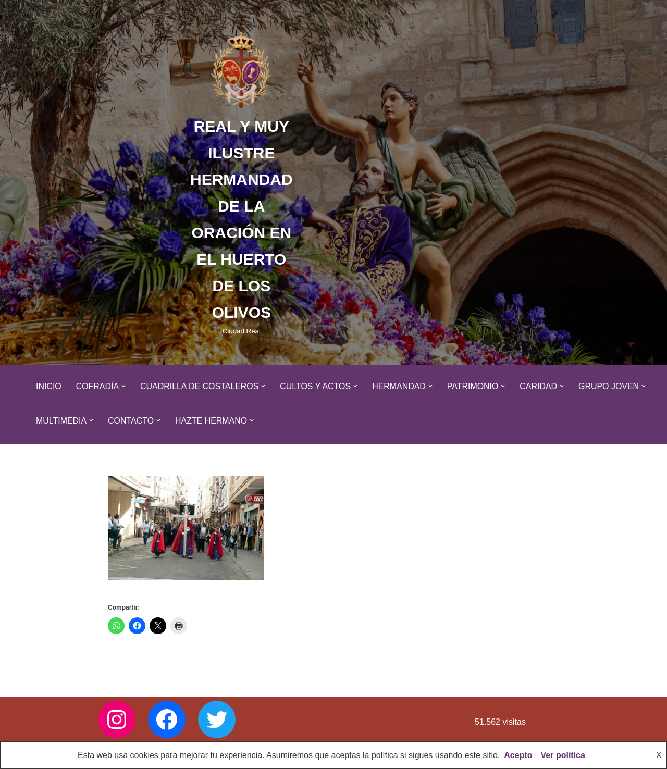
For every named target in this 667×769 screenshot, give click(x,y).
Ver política (563, 755)
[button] (124, 386)
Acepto (518, 755)
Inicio (48, 386)
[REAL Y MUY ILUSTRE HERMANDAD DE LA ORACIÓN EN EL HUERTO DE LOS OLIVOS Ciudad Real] (241, 182)
